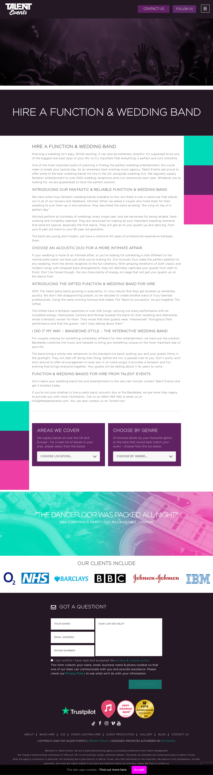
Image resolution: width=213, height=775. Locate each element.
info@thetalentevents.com (50, 401)
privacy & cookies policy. (132, 661)
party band (63, 291)
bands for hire (87, 173)
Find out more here (112, 769)
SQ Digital (168, 741)
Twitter (114, 401)
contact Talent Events (159, 381)
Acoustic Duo (128, 259)
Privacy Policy (75, 674)
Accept (139, 769)
